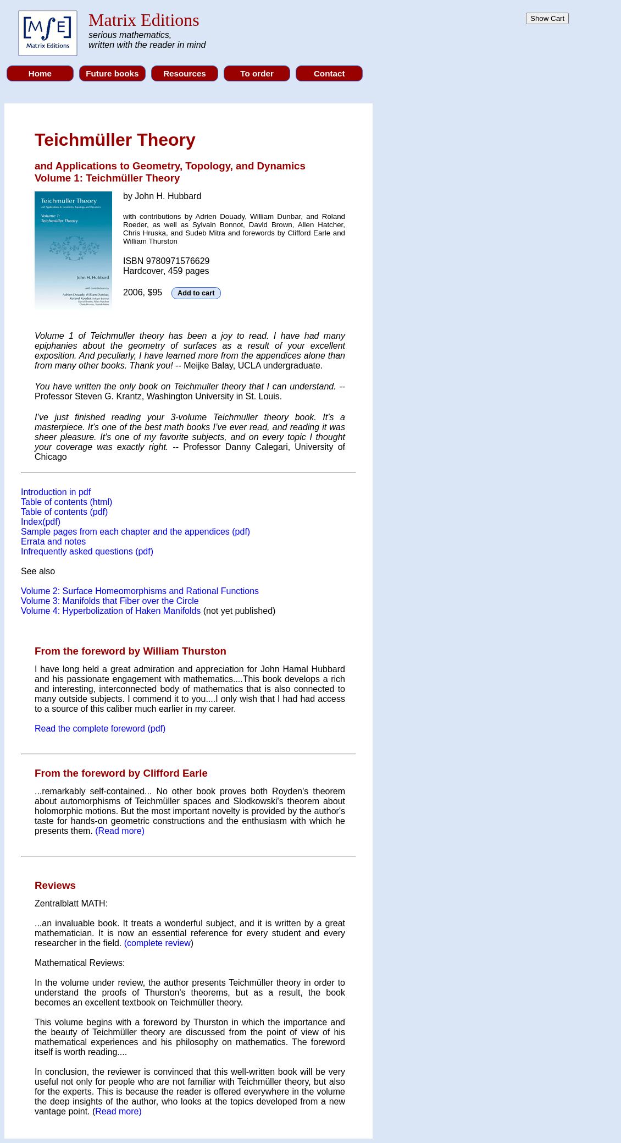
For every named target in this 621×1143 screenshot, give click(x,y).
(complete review (157, 943)
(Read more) (120, 831)
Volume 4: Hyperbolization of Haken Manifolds (111, 611)
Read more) (118, 1111)
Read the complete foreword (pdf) (100, 728)
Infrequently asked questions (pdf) (87, 551)
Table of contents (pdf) (64, 511)
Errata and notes (53, 541)
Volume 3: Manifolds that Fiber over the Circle (110, 601)
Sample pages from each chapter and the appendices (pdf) (135, 531)
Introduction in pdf (56, 492)
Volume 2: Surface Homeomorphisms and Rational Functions (140, 591)
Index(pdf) (40, 521)
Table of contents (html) (66, 502)
